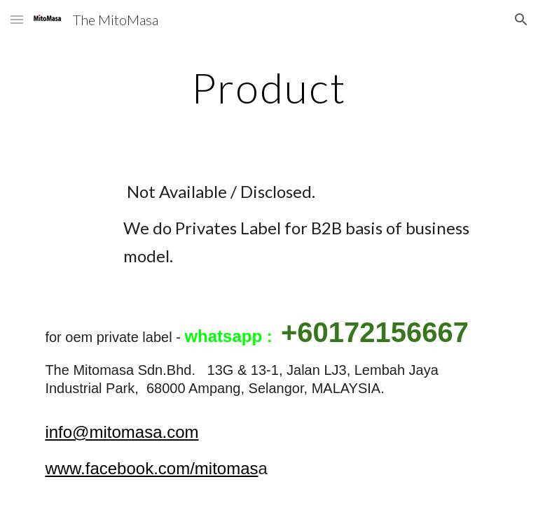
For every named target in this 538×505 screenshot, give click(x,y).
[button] (17, 19)
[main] (269, 87)
